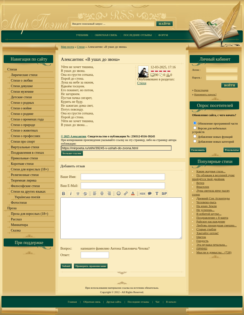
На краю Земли (206, 206)
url (126, 193)
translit (157, 193)
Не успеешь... (205, 210)
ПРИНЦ (201, 248)
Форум (163, 35)
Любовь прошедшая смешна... (216, 225)
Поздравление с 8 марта (212, 217)
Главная (72, 301)
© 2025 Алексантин (73, 136)
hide (142, 193)
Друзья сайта (113, 301)
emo (118, 193)
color (133, 193)
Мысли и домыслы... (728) (213, 252)
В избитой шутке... (209, 214)
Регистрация (201, 90)
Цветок (201, 237)
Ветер (200, 183)
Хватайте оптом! (207, 233)
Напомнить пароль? (205, 94)
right (109, 193)
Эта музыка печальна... (211, 244)
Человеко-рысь (206, 202)
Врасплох (202, 187)
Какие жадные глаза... (210, 171)
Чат (158, 301)
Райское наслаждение (210, 221)
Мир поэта (67, 47)
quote (150, 193)
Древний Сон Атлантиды (213, 198)
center (102, 193)
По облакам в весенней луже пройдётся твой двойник (213, 177)
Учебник (82, 35)
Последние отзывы (138, 35)
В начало (171, 301)
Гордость (202, 241)
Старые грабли (206, 229)
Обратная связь (106, 35)
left (95, 193)
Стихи (81, 47)
